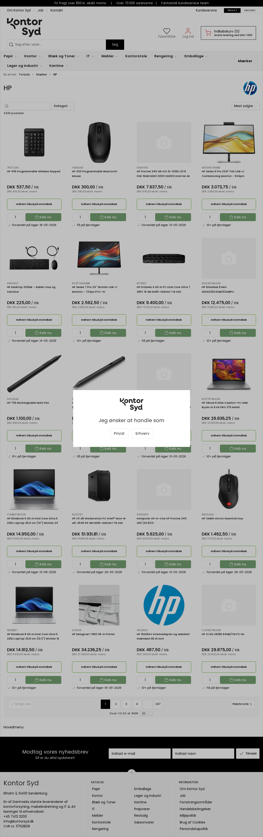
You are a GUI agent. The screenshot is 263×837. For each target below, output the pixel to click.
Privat (119, 433)
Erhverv (142, 433)
